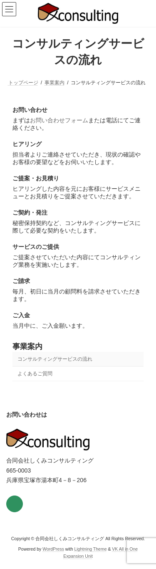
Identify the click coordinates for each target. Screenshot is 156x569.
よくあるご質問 (34, 374)
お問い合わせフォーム (59, 120)
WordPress (53, 548)
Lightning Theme (90, 548)
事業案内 (27, 346)
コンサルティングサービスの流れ (54, 359)
